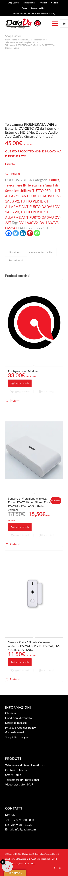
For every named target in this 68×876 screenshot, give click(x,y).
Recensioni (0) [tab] (16, 260)
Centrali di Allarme (16, 770)
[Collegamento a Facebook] (54, 868)
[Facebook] (8, 233)
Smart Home (13, 774)
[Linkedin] (23, 233)
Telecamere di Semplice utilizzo (24, 765)
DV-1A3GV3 (49, 223)
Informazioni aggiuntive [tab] (40, 252)
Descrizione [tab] (15, 252)
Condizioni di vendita (18, 718)
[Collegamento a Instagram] (60, 868)
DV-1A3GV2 (28, 223)
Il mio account (29, 2)
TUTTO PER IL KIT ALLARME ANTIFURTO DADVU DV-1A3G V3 (33, 206)
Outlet (54, 180)
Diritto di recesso (16, 722)
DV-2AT (11, 228)
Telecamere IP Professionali (22, 779)
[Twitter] (16, 233)
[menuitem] (13, 3)
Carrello (54, 2)
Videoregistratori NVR (19, 784)
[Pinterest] (30, 233)
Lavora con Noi (37, 8)
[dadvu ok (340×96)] (28, 23)
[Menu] (55, 23)
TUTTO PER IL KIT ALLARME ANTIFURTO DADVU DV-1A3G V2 (33, 195)
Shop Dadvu (13, 2)
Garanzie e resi (14, 732)
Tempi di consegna (16, 737)
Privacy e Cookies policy (20, 727)
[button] (12, 173)
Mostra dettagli (46, 391)
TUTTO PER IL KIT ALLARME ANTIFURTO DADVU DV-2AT (33, 217)
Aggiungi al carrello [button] (20, 383)
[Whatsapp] (37, 233)
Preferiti (43, 2)
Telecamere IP (15, 185)
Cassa (24, 8)
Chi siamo (11, 713)
